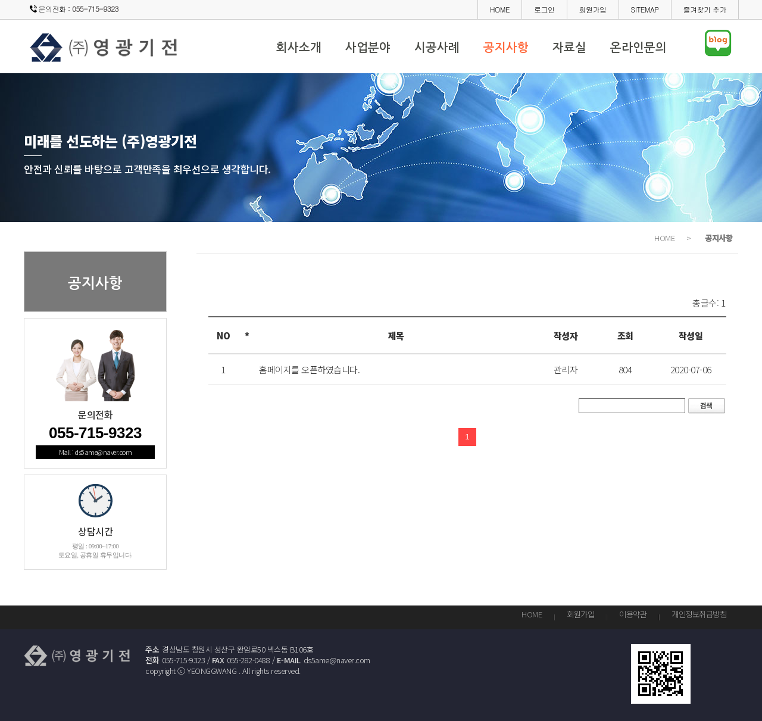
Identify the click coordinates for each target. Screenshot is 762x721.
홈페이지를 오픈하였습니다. (309, 369)
